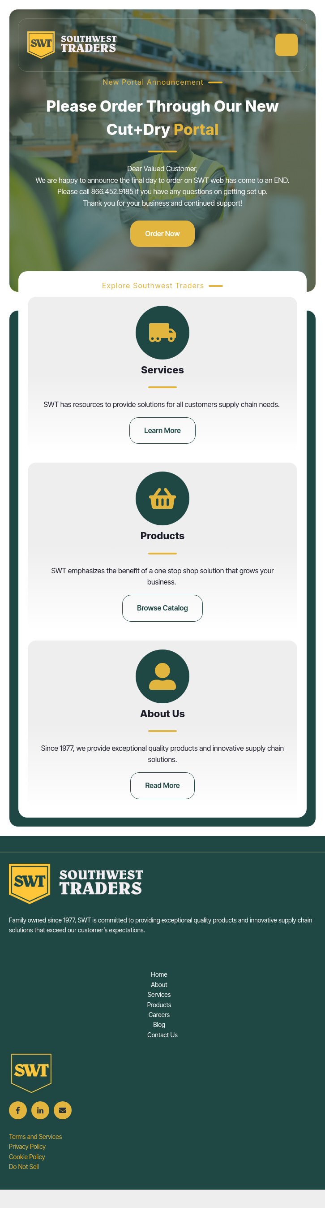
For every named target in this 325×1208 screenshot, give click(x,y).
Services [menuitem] (159, 994)
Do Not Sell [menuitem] (24, 1166)
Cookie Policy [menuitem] (27, 1156)
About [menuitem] (159, 984)
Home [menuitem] (159, 974)
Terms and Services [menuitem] (35, 1136)
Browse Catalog (162, 607)
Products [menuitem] (159, 1005)
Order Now (162, 233)
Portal (196, 129)
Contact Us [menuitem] (162, 1035)
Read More (162, 785)
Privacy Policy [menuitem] (27, 1146)
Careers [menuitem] (159, 1014)
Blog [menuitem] (159, 1024)
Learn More (162, 430)
